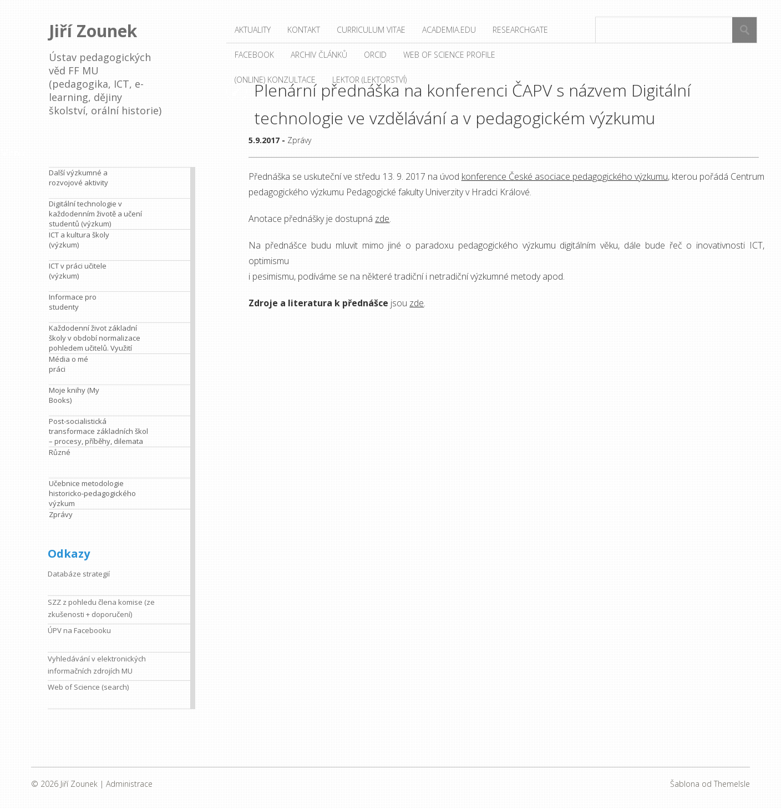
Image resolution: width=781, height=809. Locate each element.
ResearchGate (520, 29)
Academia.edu (449, 29)
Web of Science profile (449, 54)
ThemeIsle (732, 783)
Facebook (254, 54)
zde (382, 219)
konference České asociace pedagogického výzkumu (565, 176)
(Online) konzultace (275, 79)
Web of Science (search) (88, 687)
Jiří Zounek (93, 30)
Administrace (129, 783)
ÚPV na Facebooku (79, 630)
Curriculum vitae (371, 29)
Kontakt (303, 29)
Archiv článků (319, 54)
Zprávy (299, 140)
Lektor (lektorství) (369, 79)
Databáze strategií (79, 574)
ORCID (375, 54)
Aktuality (253, 29)
